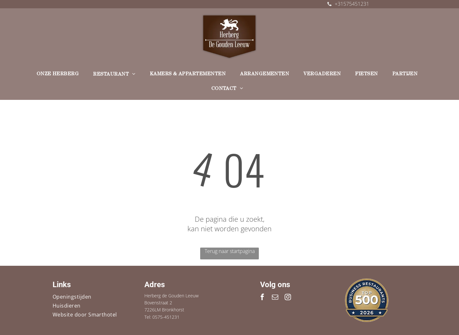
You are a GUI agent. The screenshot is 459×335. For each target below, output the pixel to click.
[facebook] (262, 297)
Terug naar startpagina (230, 251)
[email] (275, 297)
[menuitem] (60, 74)
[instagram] (288, 297)
